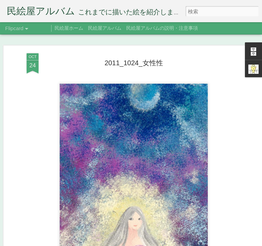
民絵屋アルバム (104, 28)
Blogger (172, 242)
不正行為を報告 (194, 242)
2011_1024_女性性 (133, 48)
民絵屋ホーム (69, 28)
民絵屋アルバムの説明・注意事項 (162, 28)
